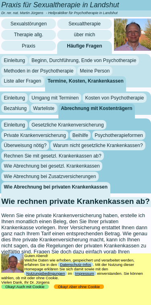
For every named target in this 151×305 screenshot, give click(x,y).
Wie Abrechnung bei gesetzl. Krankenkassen (52, 166)
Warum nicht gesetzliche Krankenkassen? (98, 145)
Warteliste (43, 108)
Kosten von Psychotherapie (114, 98)
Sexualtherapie (84, 24)
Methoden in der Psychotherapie (39, 71)
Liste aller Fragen (22, 81)
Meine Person (95, 71)
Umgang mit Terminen (55, 98)
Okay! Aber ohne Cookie (79, 286)
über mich (84, 34)
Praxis (28, 46)
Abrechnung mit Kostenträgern (96, 108)
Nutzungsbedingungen (45, 273)
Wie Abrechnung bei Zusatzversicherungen (50, 176)
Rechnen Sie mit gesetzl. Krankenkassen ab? (52, 156)
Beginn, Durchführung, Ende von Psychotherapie (83, 60)
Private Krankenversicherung (35, 135)
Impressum (84, 273)
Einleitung (14, 60)
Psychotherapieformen (119, 135)
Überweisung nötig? (25, 145)
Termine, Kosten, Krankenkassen (86, 81)
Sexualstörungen (28, 24)
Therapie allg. (28, 34)
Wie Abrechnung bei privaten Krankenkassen (56, 186)
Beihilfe (80, 135)
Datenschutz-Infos (75, 264)
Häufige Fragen (84, 46)
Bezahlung (15, 108)
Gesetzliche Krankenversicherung (67, 125)
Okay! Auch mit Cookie (25, 286)
